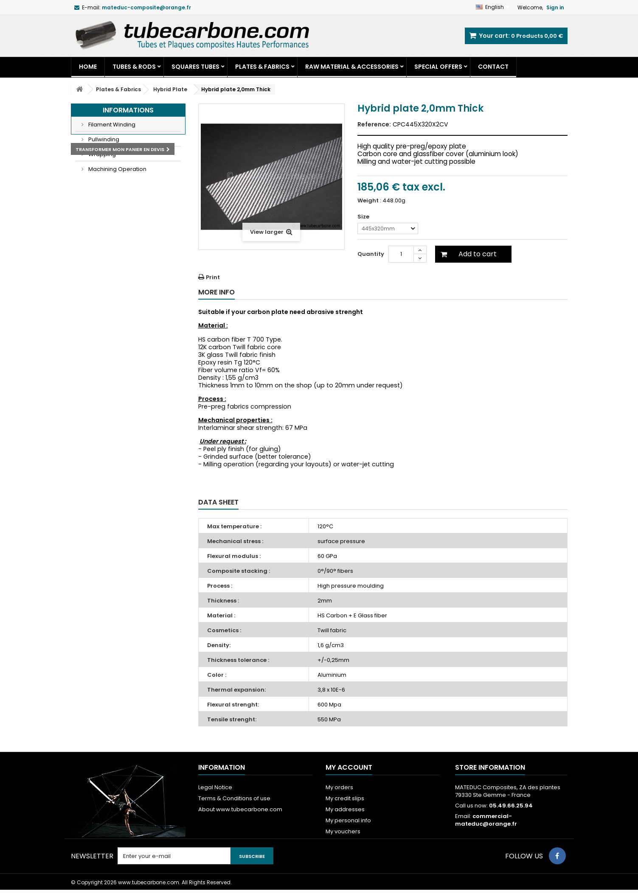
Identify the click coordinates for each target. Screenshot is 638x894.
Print (213, 277)
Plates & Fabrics (262, 66)
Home (88, 66)
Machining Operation (116, 169)
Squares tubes (195, 66)
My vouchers (343, 831)
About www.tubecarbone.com (240, 809)
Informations (128, 110)
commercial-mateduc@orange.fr (486, 820)
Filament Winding (111, 125)
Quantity (370, 254)
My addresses (345, 809)
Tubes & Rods (134, 66)
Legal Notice (215, 787)
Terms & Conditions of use (234, 798)
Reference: (374, 124)
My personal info (348, 820)
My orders (339, 787)
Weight (368, 201)
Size (364, 217)
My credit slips (345, 798)
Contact (493, 66)
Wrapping (101, 154)
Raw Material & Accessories (352, 66)
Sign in (555, 7)
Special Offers (438, 66)
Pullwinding (103, 139)
